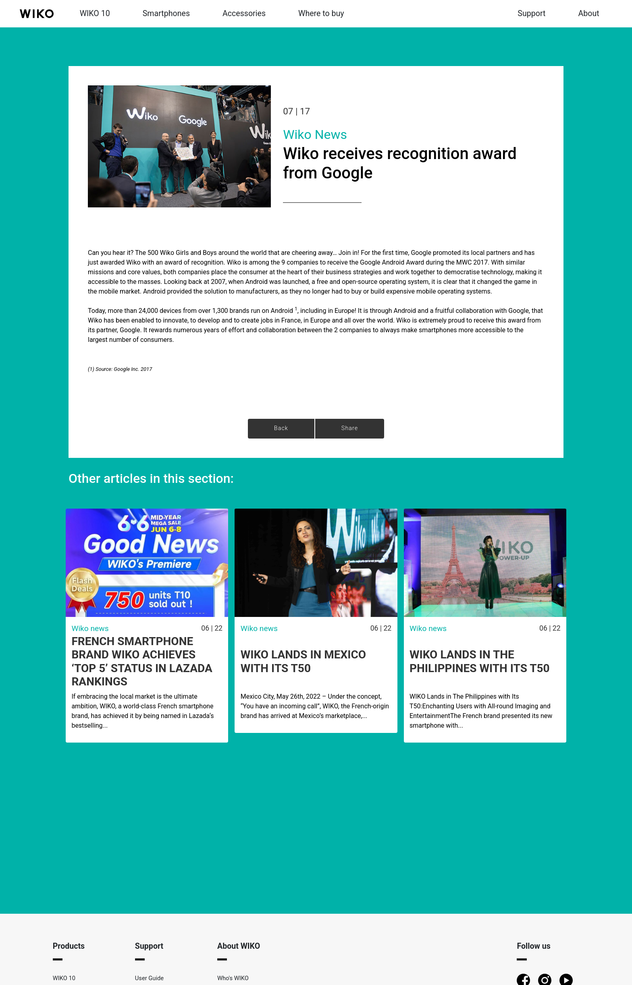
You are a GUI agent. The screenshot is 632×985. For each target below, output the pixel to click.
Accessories (244, 13)
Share (349, 428)
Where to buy (321, 13)
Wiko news (315, 134)
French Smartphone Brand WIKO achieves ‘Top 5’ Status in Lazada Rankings (141, 662)
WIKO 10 (95, 13)
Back (281, 428)
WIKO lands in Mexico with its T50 (303, 661)
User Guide (149, 978)
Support (531, 13)
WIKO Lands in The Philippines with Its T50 (480, 661)
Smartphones (166, 13)
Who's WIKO (233, 978)
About (588, 13)
